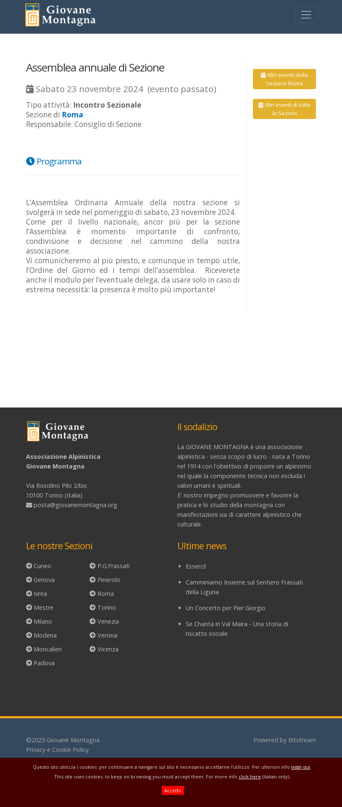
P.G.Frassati (113, 566)
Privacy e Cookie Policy (57, 750)
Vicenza (107, 649)
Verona (107, 635)
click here (250, 776)
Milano (43, 621)
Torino (106, 607)
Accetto (173, 790)
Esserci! (196, 566)
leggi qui (300, 767)
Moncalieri (48, 649)
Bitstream (302, 740)
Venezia (108, 621)
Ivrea (40, 594)
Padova (44, 663)
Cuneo (42, 566)
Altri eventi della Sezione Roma (284, 79)
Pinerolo (108, 580)
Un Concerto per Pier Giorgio (226, 608)
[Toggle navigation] (306, 14)
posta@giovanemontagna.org (75, 505)
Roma (105, 594)
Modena (45, 635)
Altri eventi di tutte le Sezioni (284, 109)
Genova (44, 580)
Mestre (43, 607)
